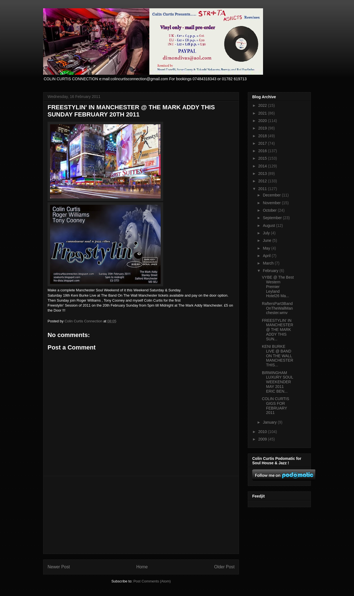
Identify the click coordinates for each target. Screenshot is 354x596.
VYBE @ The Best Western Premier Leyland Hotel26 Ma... (278, 286)
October (270, 210)
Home (142, 566)
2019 (263, 128)
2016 (263, 151)
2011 (263, 188)
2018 (263, 136)
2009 (263, 439)
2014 (263, 166)
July (267, 233)
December (272, 195)
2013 (263, 173)
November (272, 203)
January (270, 422)
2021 (263, 113)
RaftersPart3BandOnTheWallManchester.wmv (277, 308)
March (269, 263)
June (267, 240)
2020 (263, 120)
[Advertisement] (141, 515)
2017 (263, 143)
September (273, 218)
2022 (263, 105)
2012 (263, 181)
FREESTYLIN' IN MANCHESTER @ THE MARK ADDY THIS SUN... (277, 329)
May (267, 248)
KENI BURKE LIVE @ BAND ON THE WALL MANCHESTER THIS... (277, 355)
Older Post (224, 566)
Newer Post (59, 566)
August (269, 225)
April (267, 255)
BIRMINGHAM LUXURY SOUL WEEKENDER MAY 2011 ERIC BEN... (277, 381)
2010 (263, 431)
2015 (263, 158)
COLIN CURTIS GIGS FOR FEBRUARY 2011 (275, 406)
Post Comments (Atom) (152, 581)
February (271, 270)
